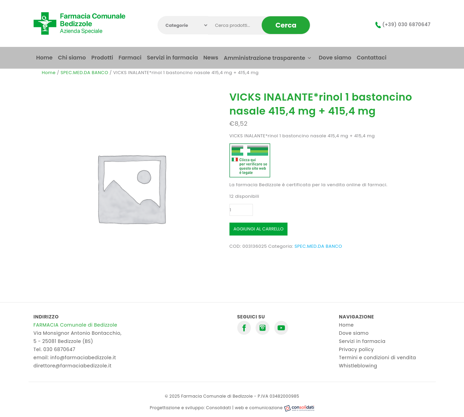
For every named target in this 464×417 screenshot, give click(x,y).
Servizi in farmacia (362, 341)
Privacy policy (356, 349)
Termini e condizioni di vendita (377, 357)
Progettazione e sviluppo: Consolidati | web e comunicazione (232, 408)
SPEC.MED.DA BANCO (84, 72)
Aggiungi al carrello (258, 229)
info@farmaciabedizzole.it (83, 357)
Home (49, 72)
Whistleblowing (358, 365)
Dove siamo (354, 333)
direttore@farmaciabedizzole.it (73, 365)
